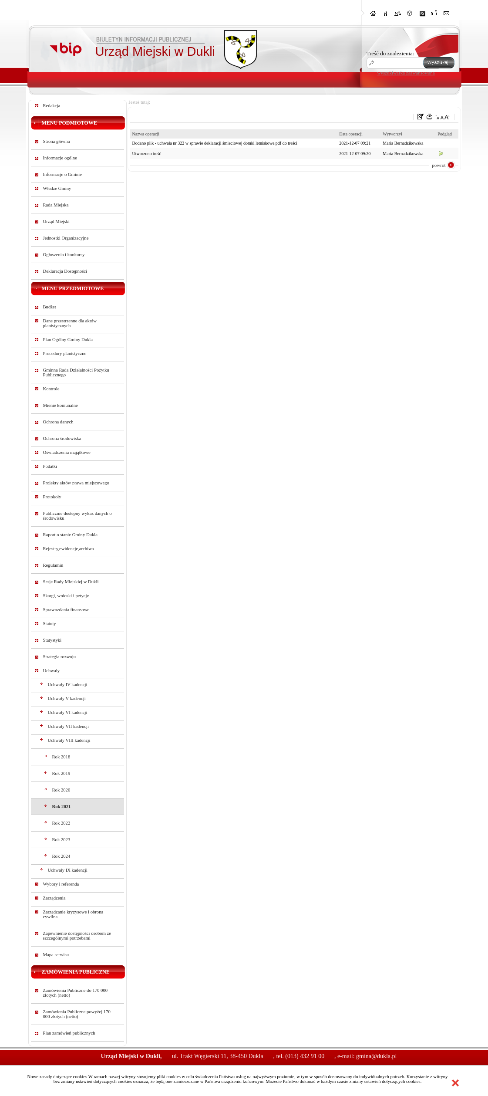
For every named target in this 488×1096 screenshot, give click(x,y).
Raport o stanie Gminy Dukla (70, 534)
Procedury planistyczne (65, 353)
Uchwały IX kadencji (68, 870)
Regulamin (53, 565)
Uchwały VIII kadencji (69, 740)
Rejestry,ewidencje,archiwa (68, 548)
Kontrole (51, 388)
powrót (438, 165)
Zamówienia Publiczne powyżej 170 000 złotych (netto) (77, 1014)
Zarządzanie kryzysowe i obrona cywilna (73, 914)
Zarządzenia (54, 898)
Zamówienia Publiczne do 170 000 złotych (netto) (75, 993)
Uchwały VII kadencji (68, 726)
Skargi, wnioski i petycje (66, 595)
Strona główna (56, 141)
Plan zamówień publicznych (69, 1033)
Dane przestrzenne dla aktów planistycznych (70, 323)
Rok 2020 (61, 790)
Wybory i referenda (61, 884)
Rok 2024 (61, 856)
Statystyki (52, 640)
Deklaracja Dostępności (65, 271)
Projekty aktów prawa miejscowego (76, 482)
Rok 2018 (61, 756)
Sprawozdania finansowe (66, 609)
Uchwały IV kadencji (68, 684)
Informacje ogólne (60, 158)
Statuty (49, 623)
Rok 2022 (61, 823)
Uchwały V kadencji (67, 698)
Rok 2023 (61, 839)
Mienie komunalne (60, 405)
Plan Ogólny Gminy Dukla (68, 339)
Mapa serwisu (56, 954)
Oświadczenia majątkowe (67, 452)
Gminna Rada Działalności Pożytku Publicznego (76, 372)
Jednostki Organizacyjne (66, 238)
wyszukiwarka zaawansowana (406, 72)
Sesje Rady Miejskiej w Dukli (71, 581)
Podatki (50, 466)
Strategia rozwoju (59, 656)
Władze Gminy (57, 188)
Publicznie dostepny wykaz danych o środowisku (77, 516)
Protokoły (52, 496)
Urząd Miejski (56, 221)
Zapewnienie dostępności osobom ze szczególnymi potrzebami (77, 935)
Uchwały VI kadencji (68, 712)
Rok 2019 (61, 773)
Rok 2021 (61, 806)
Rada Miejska (56, 205)
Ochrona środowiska (62, 438)
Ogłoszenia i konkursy (64, 254)
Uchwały (51, 670)
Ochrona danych (58, 421)
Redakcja (52, 105)
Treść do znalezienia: (390, 53)
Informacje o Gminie (62, 174)
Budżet (49, 306)
